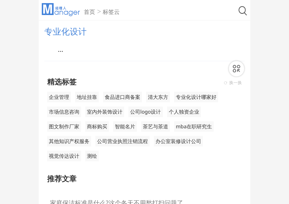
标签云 (111, 12)
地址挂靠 (87, 97)
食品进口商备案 (122, 97)
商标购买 (97, 126)
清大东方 (158, 97)
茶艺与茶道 (155, 126)
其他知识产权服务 (69, 141)
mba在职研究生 (194, 126)
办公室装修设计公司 (178, 141)
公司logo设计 (145, 111)
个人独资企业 (184, 111)
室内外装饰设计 (104, 111)
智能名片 (125, 126)
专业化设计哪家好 (196, 97)
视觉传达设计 (64, 155)
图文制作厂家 (64, 126)
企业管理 (59, 97)
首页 (89, 12)
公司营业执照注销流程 (122, 141)
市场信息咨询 (64, 111)
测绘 (92, 155)
